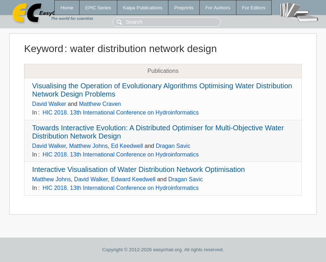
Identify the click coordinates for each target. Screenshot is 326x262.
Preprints (183, 7)
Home (66, 7)
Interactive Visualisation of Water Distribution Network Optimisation (138, 169)
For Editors (254, 7)
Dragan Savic (173, 146)
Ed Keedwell (127, 146)
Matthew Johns (88, 146)
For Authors (217, 7)
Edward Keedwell (133, 179)
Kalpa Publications (143, 7)
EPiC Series (98, 7)
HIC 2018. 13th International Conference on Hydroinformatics (120, 112)
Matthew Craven (100, 104)
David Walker (49, 104)
